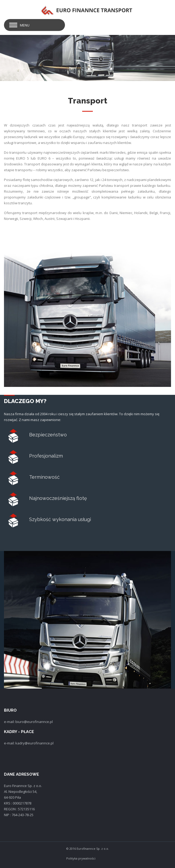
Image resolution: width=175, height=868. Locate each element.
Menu (24, 25)
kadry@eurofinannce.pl (34, 743)
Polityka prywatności (80, 858)
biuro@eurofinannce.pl (34, 721)
